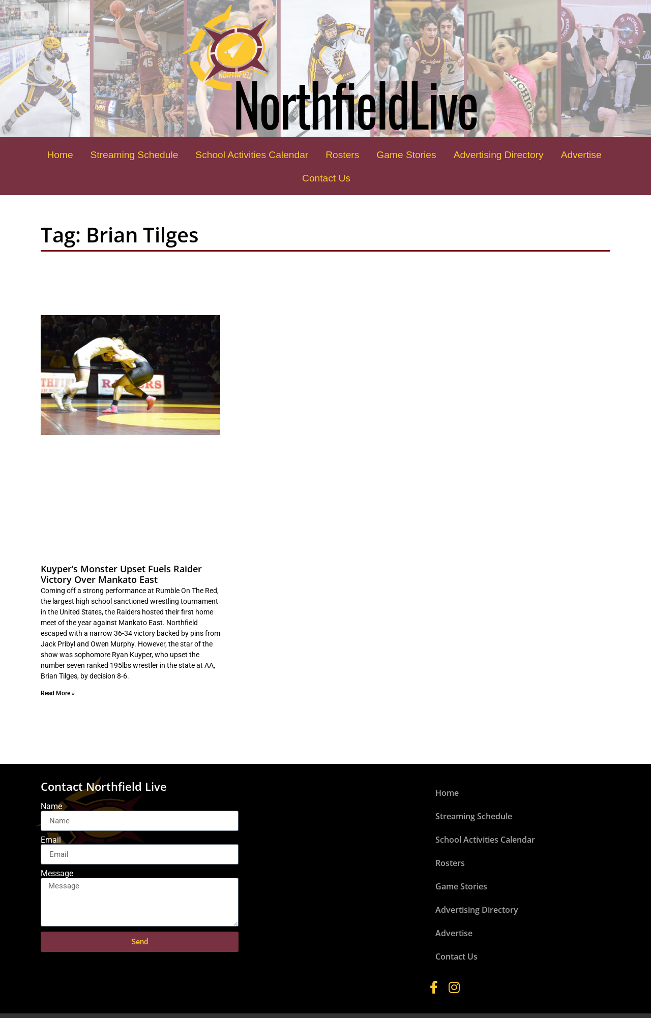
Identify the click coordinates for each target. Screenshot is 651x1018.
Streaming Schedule (135, 154)
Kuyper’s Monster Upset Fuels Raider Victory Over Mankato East (121, 574)
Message (57, 874)
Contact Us (326, 178)
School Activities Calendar (251, 154)
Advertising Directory (499, 154)
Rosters (342, 154)
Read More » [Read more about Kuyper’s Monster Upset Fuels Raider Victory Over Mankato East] (58, 693)
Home (60, 154)
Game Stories (406, 154)
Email (51, 840)
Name (51, 807)
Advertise (581, 154)
